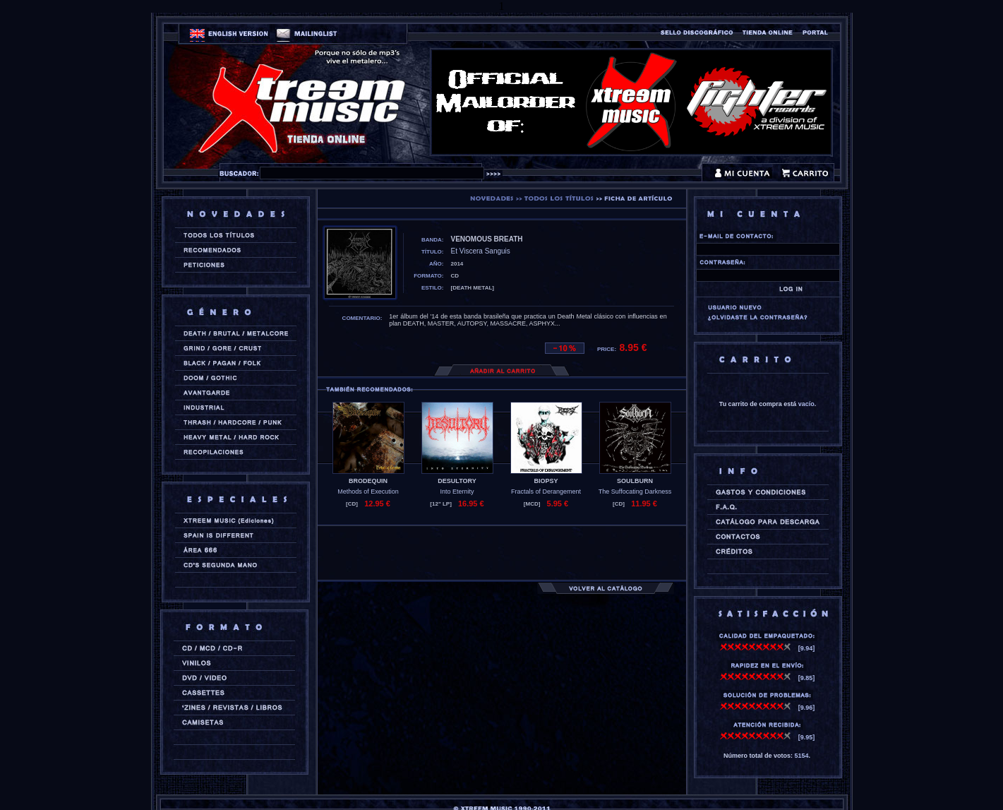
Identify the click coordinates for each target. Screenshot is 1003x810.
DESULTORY (457, 480)
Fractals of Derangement (546, 491)
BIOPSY (546, 480)
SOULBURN (635, 480)
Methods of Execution (368, 491)
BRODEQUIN (368, 480)
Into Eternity (457, 491)
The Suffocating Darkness (635, 491)
